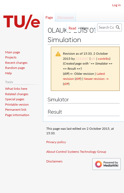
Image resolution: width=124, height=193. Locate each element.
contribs (103, 59)
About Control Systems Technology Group (76, 152)
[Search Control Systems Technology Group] (109, 27)
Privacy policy (56, 142)
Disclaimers (54, 161)
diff (78, 79)
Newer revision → (96, 79)
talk (92, 59)
